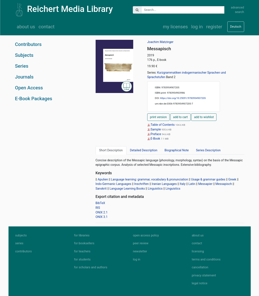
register (214, 26)
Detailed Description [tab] (143, 150)
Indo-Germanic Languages (113, 184)
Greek (232, 179)
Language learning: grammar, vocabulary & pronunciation (149, 179)
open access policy (146, 235)
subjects (21, 235)
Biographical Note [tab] (176, 150)
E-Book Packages (33, 98)
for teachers (82, 251)
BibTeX (100, 203)
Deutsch (235, 27)
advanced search (237, 10)
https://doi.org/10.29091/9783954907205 (183, 98)
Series (21, 66)
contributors (23, 251)
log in (197, 26)
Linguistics (155, 188)
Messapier (205, 184)
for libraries (82, 235)
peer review (141, 243)
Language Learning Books (127, 188)
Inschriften (141, 184)
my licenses (175, 26)
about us (26, 26)
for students (82, 259)
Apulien (103, 179)
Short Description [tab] (111, 150)
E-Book (154, 138)
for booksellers (84, 243)
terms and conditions (206, 259)
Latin (191, 184)
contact (46, 26)
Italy (182, 184)
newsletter (140, 251)
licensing (198, 251)
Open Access (29, 87)
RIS (98, 208)
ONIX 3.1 (102, 217)
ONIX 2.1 (102, 212)
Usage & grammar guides (208, 179)
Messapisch (223, 184)
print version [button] (158, 117)
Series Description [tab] (208, 150)
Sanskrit (101, 188)
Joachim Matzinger (160, 42)
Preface (154, 134)
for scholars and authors (90, 267)
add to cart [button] (180, 117)
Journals (24, 77)
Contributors (28, 44)
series (19, 243)
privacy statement (204, 275)
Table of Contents (161, 125)
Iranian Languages (164, 184)
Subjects (24, 55)
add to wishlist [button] (204, 117)
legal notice (200, 283)
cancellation (200, 267)
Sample (154, 129)
